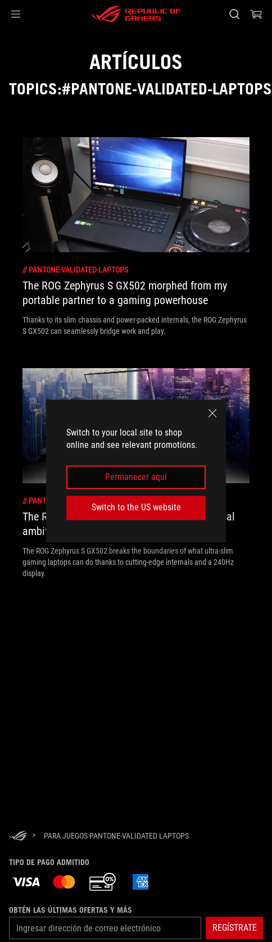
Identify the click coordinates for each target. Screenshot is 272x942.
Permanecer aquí (136, 477)
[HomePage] (18, 837)
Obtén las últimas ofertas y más (70, 909)
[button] (15, 14)
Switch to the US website (136, 507)
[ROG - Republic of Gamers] (136, 14)
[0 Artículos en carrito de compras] (256, 14)
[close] (212, 413)
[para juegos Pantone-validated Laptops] (116, 835)
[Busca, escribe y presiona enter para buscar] (234, 14)
